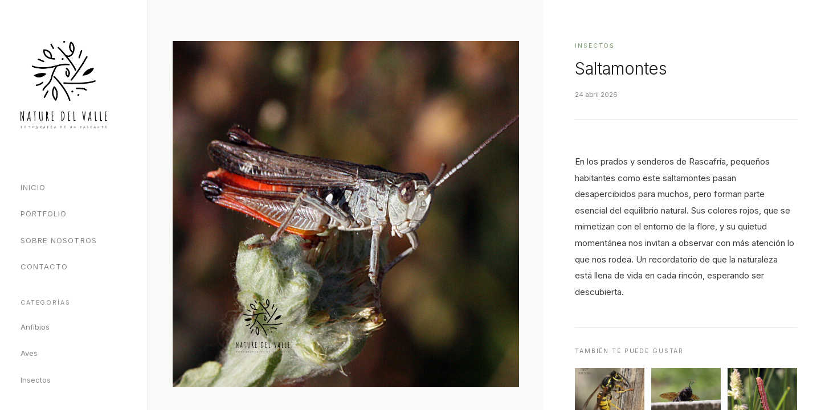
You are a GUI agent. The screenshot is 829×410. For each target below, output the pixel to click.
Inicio (33, 187)
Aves (29, 353)
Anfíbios (35, 326)
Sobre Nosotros (59, 240)
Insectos (36, 379)
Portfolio (44, 213)
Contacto (44, 266)
